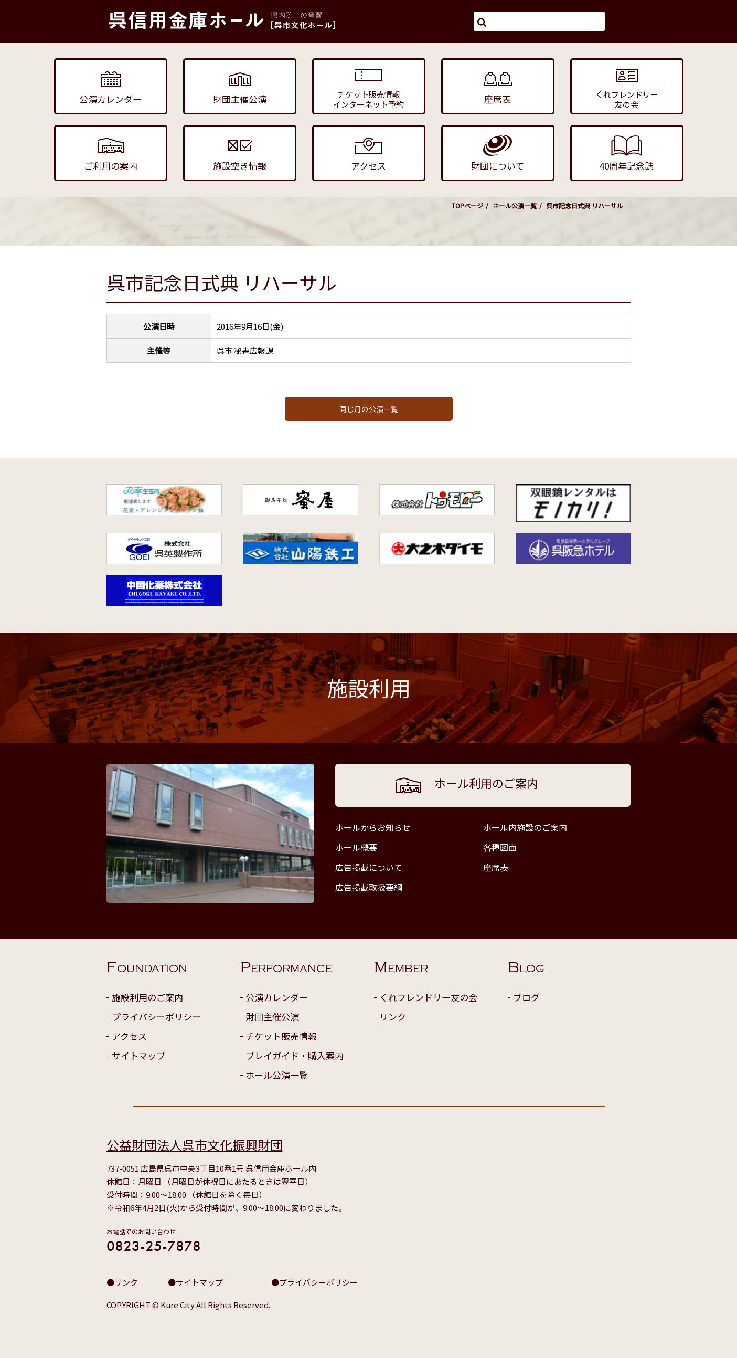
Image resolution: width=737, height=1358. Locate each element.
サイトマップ (138, 1055)
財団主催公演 (272, 1016)
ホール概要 (356, 847)
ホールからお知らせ (373, 827)
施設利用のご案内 (147, 997)
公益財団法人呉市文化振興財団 (194, 1144)
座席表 (495, 867)
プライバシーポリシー (156, 1016)
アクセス (129, 1036)
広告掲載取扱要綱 (368, 887)
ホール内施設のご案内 (525, 827)
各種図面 (500, 847)
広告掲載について (368, 867)
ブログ (526, 997)
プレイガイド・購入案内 (294, 1055)
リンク (392, 1016)
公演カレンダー (276, 997)
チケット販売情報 (281, 1036)
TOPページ (467, 205)
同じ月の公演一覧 (368, 409)
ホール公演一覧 (515, 205)
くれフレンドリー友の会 (428, 997)
